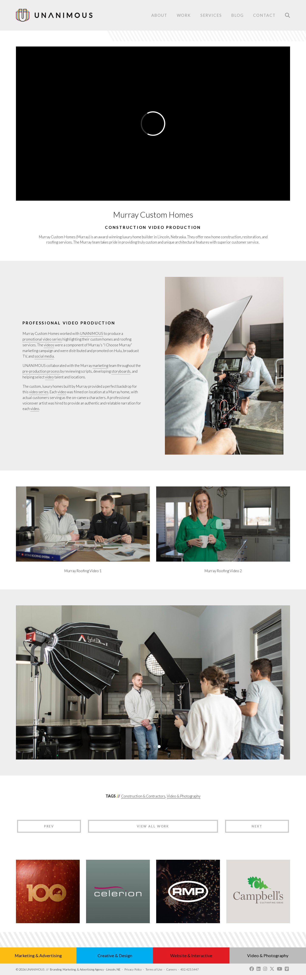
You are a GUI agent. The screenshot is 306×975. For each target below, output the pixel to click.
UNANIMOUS (91, 333)
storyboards (120, 371)
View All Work (153, 826)
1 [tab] (145, 746)
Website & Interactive (191, 955)
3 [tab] (154, 746)
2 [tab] (149, 746)
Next (257, 826)
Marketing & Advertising (38, 955)
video (49, 377)
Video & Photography (183, 796)
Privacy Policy (133, 969)
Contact (264, 15)
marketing (100, 365)
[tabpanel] (153, 682)
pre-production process (41, 371)
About (159, 15)
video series (38, 392)
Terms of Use (153, 969)
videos (49, 345)
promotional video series (42, 339)
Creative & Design (115, 955)
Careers (171, 969)
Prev (49, 826)
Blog (237, 15)
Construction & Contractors (143, 796)
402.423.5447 (189, 969)
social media (44, 356)
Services (211, 15)
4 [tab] (159, 746)
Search (287, 15)
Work (184, 15)
